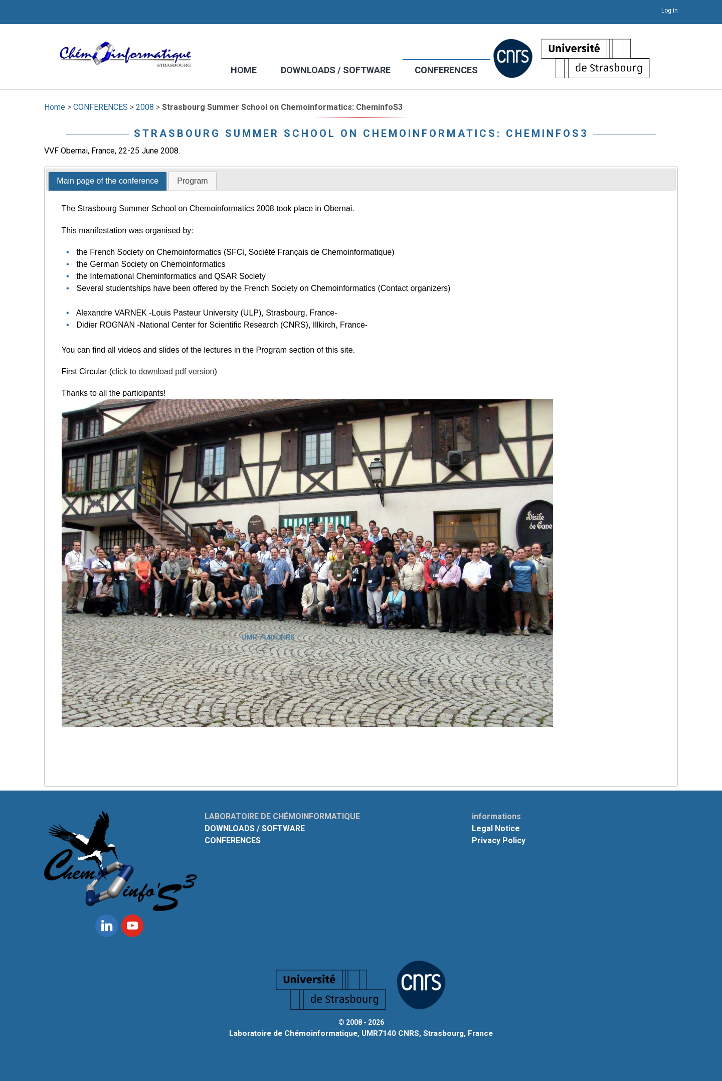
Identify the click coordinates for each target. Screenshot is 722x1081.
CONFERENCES (446, 70)
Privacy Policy (498, 840)
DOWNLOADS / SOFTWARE (336, 70)
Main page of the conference (107, 181)
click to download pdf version (163, 371)
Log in (669, 10)
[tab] (107, 182)
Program (192, 181)
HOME (244, 70)
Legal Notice (496, 828)
